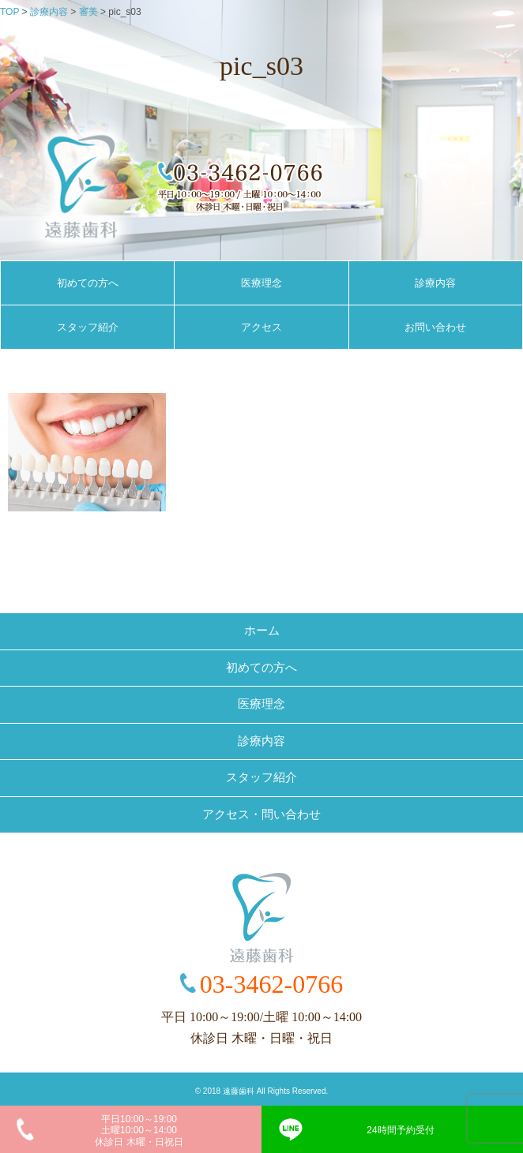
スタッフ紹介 (88, 327)
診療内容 (435, 283)
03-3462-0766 (271, 984)
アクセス (261, 327)
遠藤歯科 (238, 1091)
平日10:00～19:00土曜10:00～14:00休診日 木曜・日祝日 (138, 1130)
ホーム (262, 630)
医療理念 (261, 283)
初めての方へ (88, 283)
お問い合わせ (435, 327)
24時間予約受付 (400, 1130)
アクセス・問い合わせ (261, 814)
